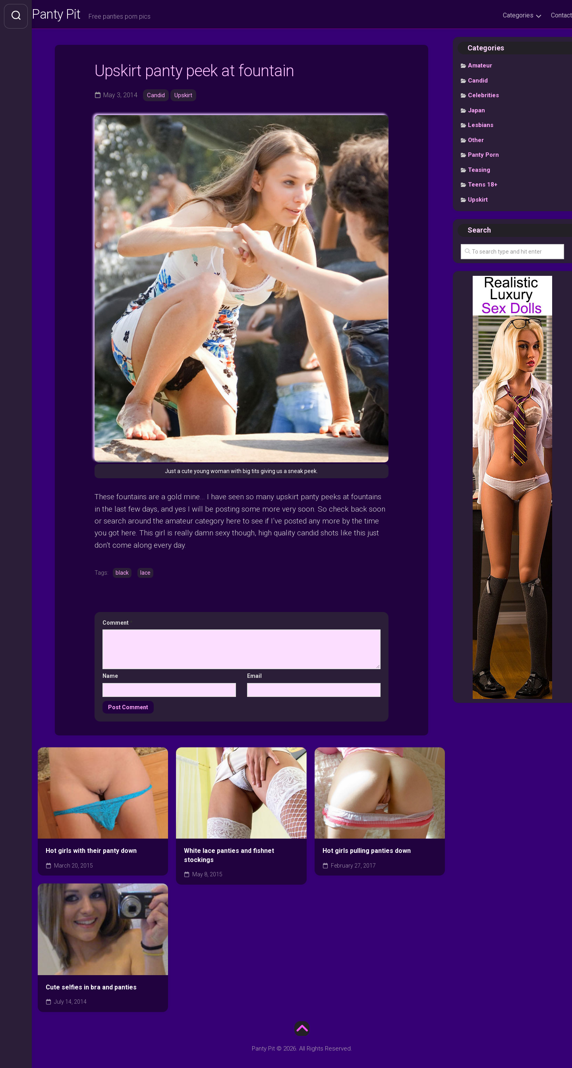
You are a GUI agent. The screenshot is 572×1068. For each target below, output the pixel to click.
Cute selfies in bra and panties (91, 990)
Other (476, 143)
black (122, 576)
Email (254, 679)
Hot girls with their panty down (91, 854)
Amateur (480, 69)
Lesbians (480, 129)
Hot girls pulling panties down (367, 854)
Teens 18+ (482, 188)
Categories (502, 15)
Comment (117, 625)
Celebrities (483, 99)
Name (110, 679)
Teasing (479, 173)
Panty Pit (75, 16)
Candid (156, 98)
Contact (545, 15)
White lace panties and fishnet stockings (229, 858)
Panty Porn (483, 158)
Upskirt (185, 98)
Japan (476, 113)
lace (145, 576)
